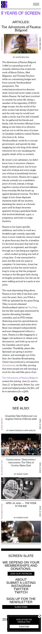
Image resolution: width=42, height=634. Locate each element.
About (21, 579)
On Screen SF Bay (2, 467)
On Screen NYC (2, 43)
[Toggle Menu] (36, 4)
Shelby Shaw (22, 474)
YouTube (32, 307)
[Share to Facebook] (15, 398)
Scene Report (2, 424)
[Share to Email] (26, 398)
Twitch (21, 592)
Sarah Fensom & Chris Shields (22, 430)
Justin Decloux (22, 57)
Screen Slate (22, 518)
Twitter (21, 589)
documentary (9, 365)
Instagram (21, 586)
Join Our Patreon (21, 573)
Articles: (21, 22)
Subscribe (24, 627)
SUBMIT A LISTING (21, 583)
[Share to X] (21, 398)
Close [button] (39, 616)
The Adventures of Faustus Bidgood (20, 377)
